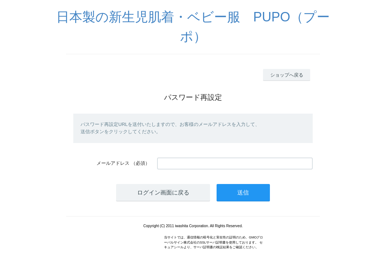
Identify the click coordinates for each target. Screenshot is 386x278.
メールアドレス (113, 163)
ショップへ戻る (286, 75)
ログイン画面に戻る (163, 192)
